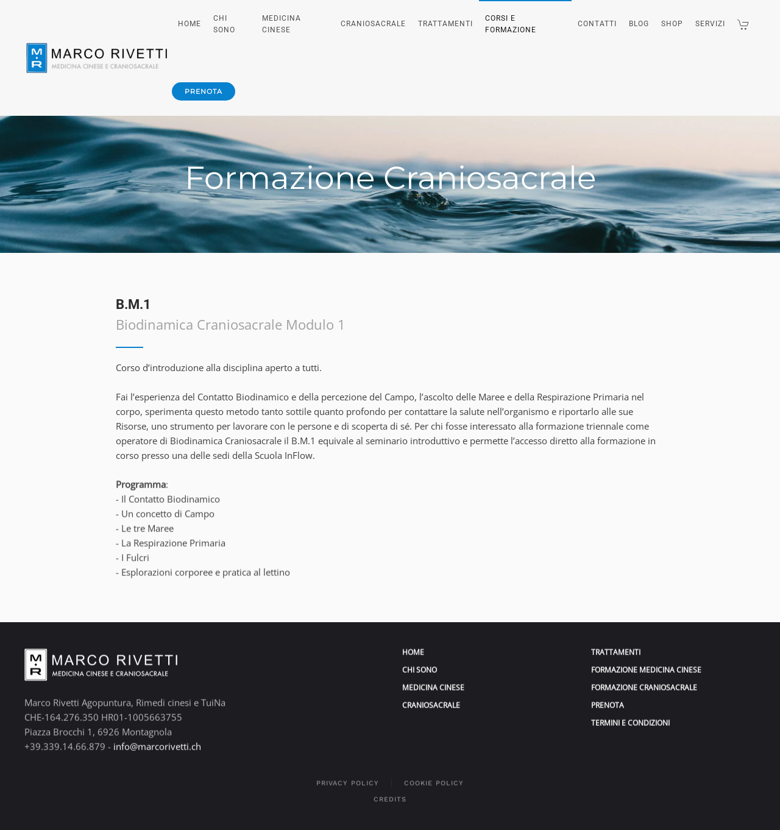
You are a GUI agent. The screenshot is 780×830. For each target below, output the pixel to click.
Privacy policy (347, 777)
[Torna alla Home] (98, 58)
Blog (639, 24)
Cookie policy (434, 777)
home (413, 645)
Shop (672, 24)
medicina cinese (433, 681)
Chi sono (224, 24)
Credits (390, 792)
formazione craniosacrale (644, 681)
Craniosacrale (373, 24)
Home (189, 24)
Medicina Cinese (281, 24)
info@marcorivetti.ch (157, 740)
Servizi (710, 24)
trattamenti (615, 645)
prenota (203, 91)
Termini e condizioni (630, 717)
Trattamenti (445, 24)
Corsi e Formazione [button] (510, 24)
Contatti (597, 24)
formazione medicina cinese (646, 663)
